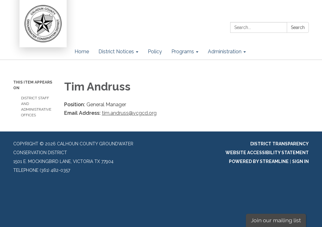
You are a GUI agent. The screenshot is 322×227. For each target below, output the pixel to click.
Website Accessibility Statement (267, 152)
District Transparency (279, 143)
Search (298, 27)
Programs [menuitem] (182, 52)
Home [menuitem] (82, 52)
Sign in (300, 161)
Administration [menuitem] (225, 52)
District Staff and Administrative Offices (36, 106)
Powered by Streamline (259, 161)
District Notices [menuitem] (116, 52)
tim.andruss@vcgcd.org (129, 113)
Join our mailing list (276, 220)
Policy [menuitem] (155, 52)
